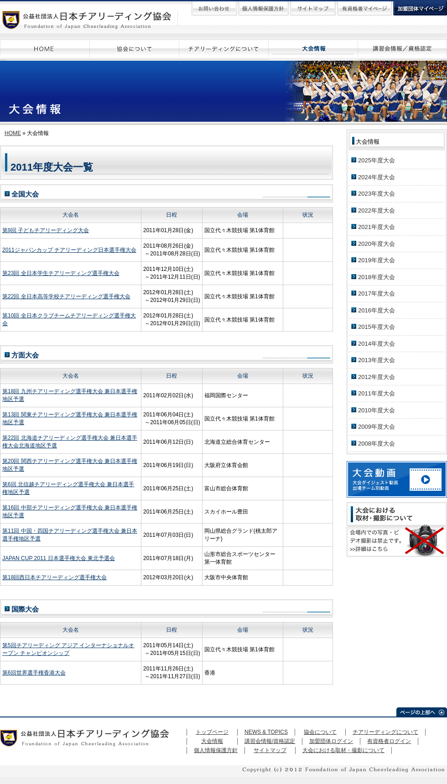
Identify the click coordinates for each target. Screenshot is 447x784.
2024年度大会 (376, 177)
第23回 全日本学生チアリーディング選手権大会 (61, 273)
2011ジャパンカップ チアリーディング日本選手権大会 (69, 250)
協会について (320, 732)
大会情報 (212, 741)
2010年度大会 (376, 410)
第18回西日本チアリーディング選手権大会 (54, 577)
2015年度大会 (376, 326)
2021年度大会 (376, 226)
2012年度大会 (376, 377)
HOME (13, 133)
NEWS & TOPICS (266, 732)
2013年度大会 (376, 360)
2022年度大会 (376, 210)
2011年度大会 (376, 393)
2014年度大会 (376, 343)
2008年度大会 (376, 443)
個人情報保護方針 (216, 750)
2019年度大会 (376, 260)
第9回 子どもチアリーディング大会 (45, 230)
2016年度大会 (376, 310)
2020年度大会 (376, 243)
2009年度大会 (376, 426)
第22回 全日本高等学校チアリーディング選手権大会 (66, 296)
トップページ (212, 732)
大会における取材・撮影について (343, 750)
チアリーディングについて (385, 732)
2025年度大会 (376, 160)
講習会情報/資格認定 (269, 741)
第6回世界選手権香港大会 (34, 673)
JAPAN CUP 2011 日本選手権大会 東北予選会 (58, 558)
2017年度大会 (376, 293)
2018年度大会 (376, 277)
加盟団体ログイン (331, 741)
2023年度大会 (376, 193)
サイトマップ (270, 750)
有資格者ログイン (389, 741)
